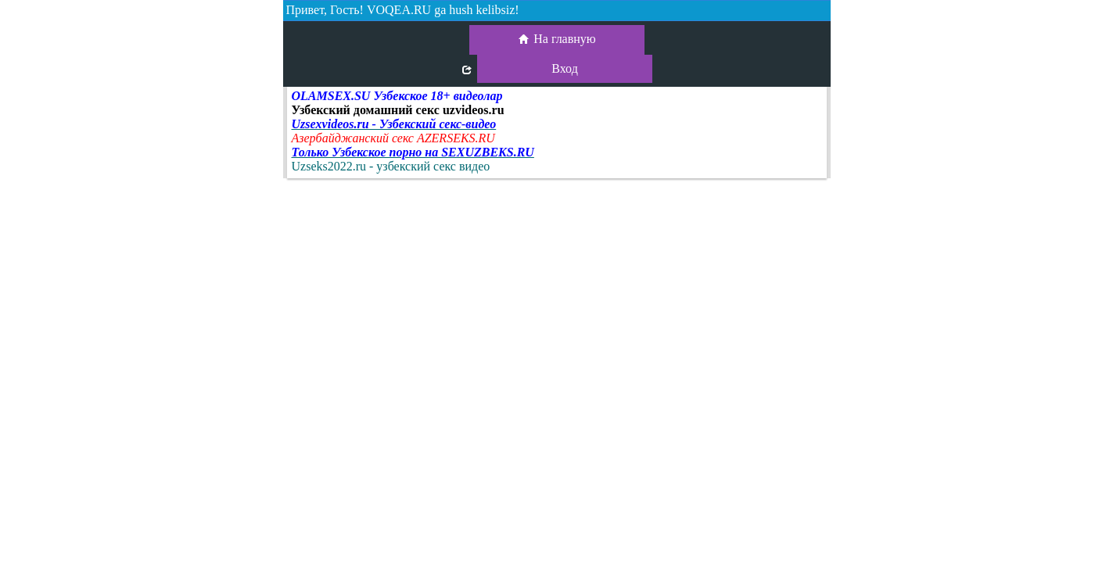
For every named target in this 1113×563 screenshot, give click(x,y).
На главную (556, 40)
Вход (564, 68)
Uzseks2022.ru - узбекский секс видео (391, 166)
